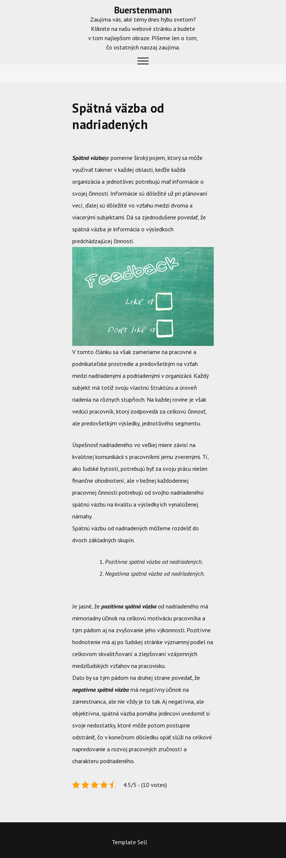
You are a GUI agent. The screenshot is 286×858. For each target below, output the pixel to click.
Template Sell (129, 842)
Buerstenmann (143, 10)
